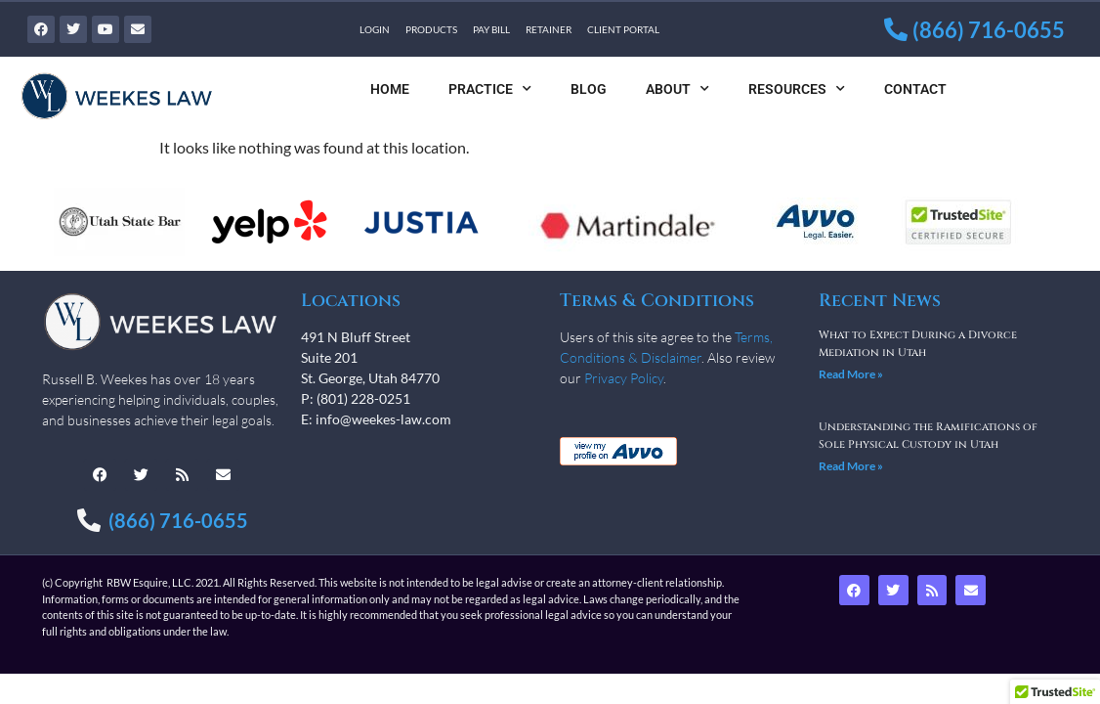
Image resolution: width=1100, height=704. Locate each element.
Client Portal (623, 29)
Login (375, 29)
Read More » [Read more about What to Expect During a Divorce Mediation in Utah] (851, 374)
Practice (489, 89)
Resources (796, 89)
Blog (589, 89)
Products (431, 29)
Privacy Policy (623, 378)
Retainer (548, 29)
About (677, 89)
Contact (915, 89)
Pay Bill (491, 29)
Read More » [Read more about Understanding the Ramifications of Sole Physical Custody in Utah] (851, 466)
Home (389, 89)
